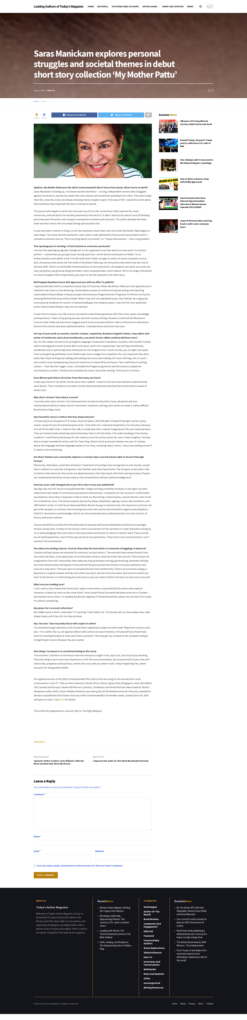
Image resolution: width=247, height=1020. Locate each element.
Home (91, 6)
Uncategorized (152, 989)
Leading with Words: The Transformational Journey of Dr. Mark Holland (115, 940)
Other (147, 984)
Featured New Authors (125, 6)
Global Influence (153, 958)
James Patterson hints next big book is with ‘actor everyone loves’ (196, 223)
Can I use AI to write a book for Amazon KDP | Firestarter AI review (192, 928)
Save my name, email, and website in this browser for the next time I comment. (80, 871)
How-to (51, 90)
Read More (39, 742)
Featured (149, 941)
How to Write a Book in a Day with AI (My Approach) (194, 180)
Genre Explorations (154, 953)
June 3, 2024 (39, 90)
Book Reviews (151, 925)
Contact (209, 1009)
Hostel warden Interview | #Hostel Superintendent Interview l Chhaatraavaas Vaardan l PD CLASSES (193, 203)
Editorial (102, 6)
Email (37, 857)
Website (99, 857)
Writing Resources (154, 993)
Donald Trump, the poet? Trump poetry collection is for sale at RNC (196, 143)
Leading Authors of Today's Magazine (58, 6)
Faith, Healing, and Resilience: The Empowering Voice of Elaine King (115, 951)
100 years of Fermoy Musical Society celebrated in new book (196, 123)
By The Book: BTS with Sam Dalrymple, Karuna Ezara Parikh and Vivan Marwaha (192, 917)
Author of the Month (152, 919)
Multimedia (150, 975)
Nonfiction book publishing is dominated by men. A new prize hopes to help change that (192, 940)
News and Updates (173, 6)
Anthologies (149, 6)
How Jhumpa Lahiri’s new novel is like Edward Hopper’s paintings (196, 161)
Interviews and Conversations (152, 969)
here (61, 699)
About (183, 1009)
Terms (200, 1009)
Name (38, 842)
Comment (40, 800)
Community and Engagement (152, 931)
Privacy (192, 1009)
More (190, 6)
